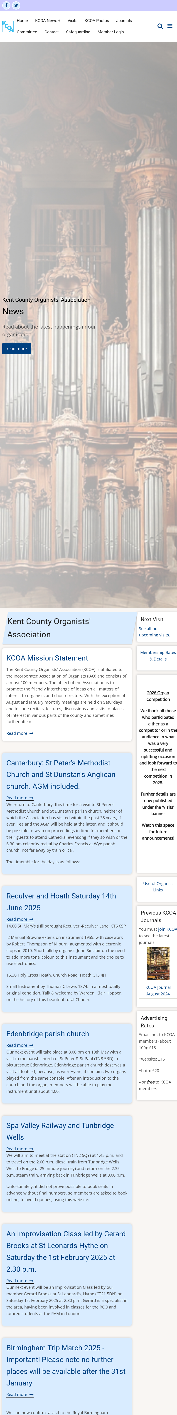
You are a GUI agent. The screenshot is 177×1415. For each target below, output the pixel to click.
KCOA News (46, 20)
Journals (124, 20)
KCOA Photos (97, 20)
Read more (20, 733)
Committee (27, 32)
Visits (72, 20)
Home (22, 20)
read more (17, 348)
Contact (51, 32)
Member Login (111, 32)
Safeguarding (78, 32)
